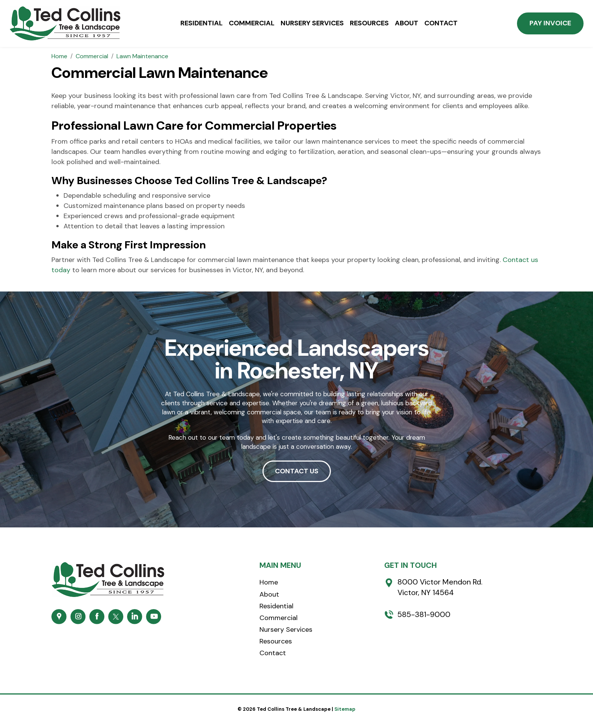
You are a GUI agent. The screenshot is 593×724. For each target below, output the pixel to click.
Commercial (252, 23)
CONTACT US (296, 471)
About (406, 23)
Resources (369, 23)
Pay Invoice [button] (550, 23)
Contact (441, 23)
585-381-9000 (423, 614)
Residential (201, 23)
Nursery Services (312, 23)
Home (268, 582)
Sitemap (344, 709)
